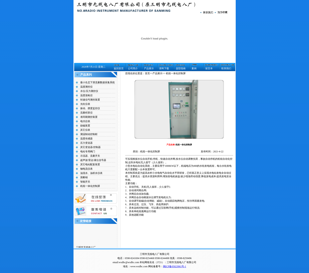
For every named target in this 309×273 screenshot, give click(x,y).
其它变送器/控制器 (90, 147)
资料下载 (164, 68)
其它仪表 (85, 129)
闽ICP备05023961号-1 (174, 266)
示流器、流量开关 (90, 155)
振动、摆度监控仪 (90, 108)
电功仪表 (85, 121)
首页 (147, 73)
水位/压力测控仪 (89, 91)
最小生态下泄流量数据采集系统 (97, 82)
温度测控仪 (86, 86)
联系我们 (226, 68)
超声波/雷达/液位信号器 (93, 160)
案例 (194, 68)
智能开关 (85, 181)
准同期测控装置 (89, 117)
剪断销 (84, 177)
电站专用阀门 (87, 151)
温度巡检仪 (86, 95)
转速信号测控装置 (90, 99)
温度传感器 (86, 138)
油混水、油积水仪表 (91, 173)
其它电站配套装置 (90, 164)
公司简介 (133, 68)
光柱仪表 (85, 104)
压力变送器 (86, 142)
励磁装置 (85, 125)
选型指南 (181, 68)
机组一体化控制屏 (90, 186)
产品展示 (149, 68)
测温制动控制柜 (89, 134)
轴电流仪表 (86, 168)
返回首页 (119, 68)
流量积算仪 (86, 112)
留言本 (209, 68)
